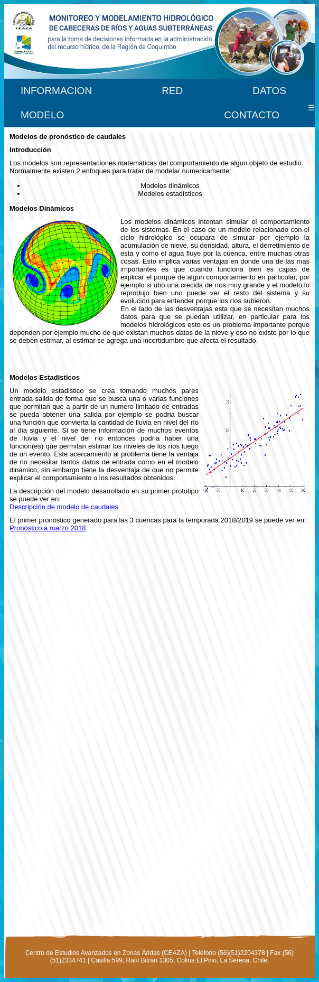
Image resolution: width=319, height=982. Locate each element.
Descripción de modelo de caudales (64, 507)
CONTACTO (251, 114)
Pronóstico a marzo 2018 (48, 528)
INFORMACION (56, 90)
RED (172, 90)
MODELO (42, 114)
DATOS (269, 90)
